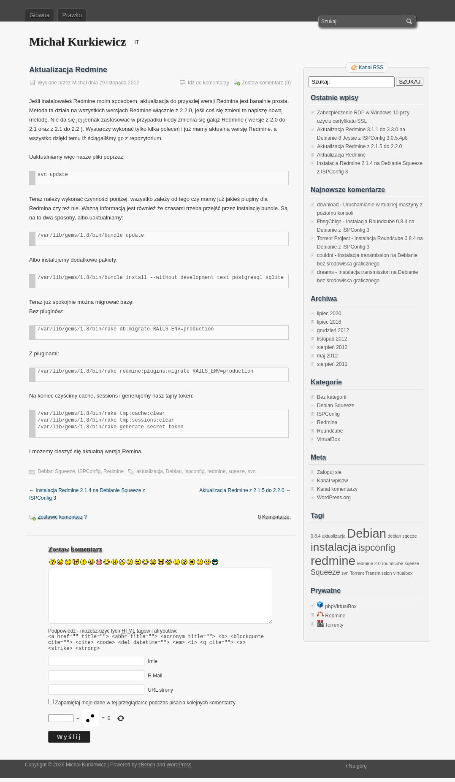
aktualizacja (149, 471)
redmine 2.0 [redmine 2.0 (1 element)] (368, 563)
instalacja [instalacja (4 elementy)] (334, 547)
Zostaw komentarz (262, 83)
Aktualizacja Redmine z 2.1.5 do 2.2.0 (245, 490)
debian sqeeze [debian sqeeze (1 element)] (402, 535)
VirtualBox (328, 439)
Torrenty (330, 625)
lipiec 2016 (329, 322)
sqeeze (236, 471)
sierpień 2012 (332, 347)
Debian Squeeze (56, 471)
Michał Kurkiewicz (77, 41)
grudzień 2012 (333, 330)
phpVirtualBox (337, 606)
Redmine (113, 471)
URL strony (160, 694)
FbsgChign (329, 222)
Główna (39, 15)
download (328, 205)
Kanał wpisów (332, 481)
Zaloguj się (329, 472)
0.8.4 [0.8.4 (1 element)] (316, 535)
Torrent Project (333, 238)
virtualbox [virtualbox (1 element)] (403, 573)
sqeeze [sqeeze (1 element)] (412, 563)
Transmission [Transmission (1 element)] (379, 573)
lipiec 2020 (329, 314)
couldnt (325, 255)
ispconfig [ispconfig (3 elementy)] (376, 547)
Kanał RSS (371, 67)
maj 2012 (327, 356)
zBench (146, 768)
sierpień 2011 (332, 364)
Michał (79, 83)
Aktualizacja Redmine (341, 155)
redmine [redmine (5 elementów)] (333, 561)
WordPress (178, 768)
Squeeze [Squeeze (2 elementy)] (325, 572)
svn (252, 471)
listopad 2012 (332, 339)
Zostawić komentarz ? (62, 517)
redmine (216, 471)
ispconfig (194, 471)
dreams (325, 272)
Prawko (72, 15)
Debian (174, 471)
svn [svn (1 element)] (345, 573)
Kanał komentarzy (337, 489)
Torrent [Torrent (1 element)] (357, 573)
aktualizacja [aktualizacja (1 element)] (334, 535)
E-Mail (155, 679)
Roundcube (330, 431)
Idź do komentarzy (208, 83)
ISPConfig (89, 471)
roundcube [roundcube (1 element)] (392, 563)
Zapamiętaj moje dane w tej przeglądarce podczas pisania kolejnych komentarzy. (145, 706)
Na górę (358, 770)
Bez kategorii (331, 397)
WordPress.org (334, 498)
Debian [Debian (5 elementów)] (366, 533)
